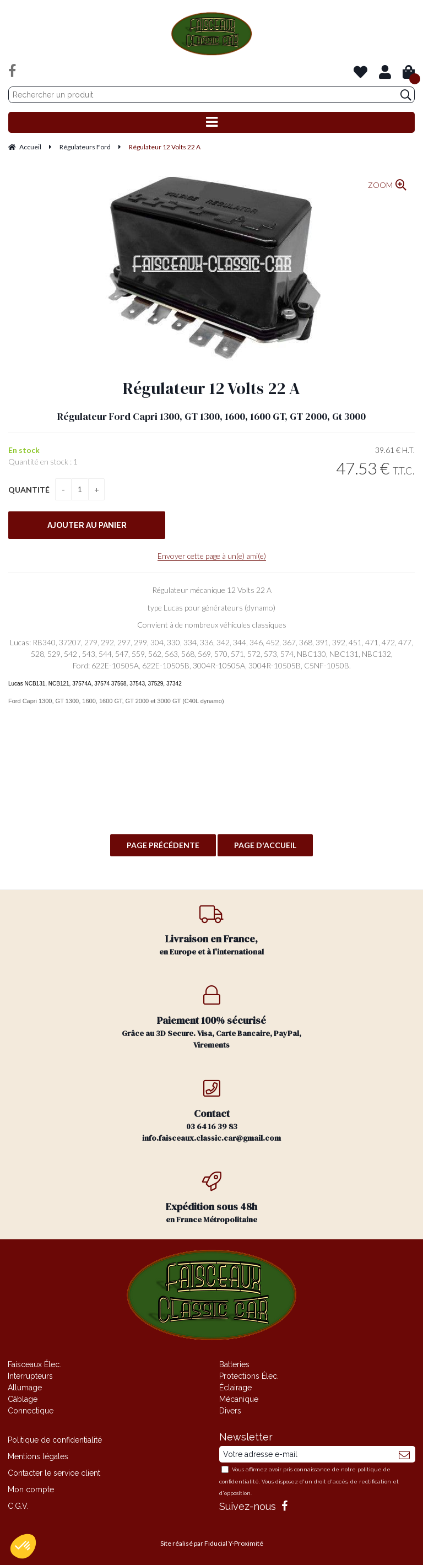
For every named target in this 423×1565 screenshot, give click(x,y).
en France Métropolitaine (211, 1198)
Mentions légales (38, 1456)
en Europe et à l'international (211, 930)
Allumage (25, 1387)
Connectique (30, 1410)
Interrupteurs (30, 1376)
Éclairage (235, 1387)
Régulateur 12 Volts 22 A (211, 388)
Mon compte (31, 1489)
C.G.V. (18, 1506)
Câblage (22, 1399)
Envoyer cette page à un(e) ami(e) (212, 555)
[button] (23, 1546)
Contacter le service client (54, 1473)
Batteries (234, 1364)
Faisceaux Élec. (34, 1364)
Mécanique (238, 1399)
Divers (230, 1410)
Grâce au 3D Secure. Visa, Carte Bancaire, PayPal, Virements (211, 1017)
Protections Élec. (249, 1376)
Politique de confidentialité (55, 1440)
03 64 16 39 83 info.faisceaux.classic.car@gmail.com (211, 1110)
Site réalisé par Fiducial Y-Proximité (211, 1543)
